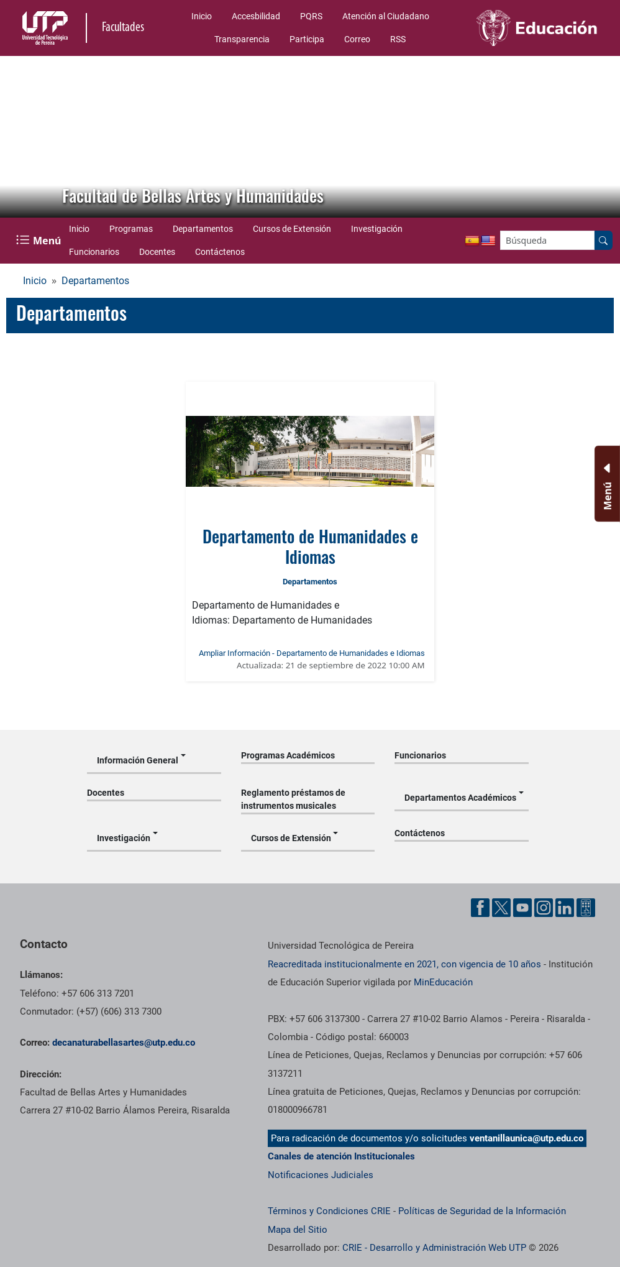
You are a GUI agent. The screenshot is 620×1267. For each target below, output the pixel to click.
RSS (398, 39)
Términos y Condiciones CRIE (329, 1211)
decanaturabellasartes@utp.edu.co (123, 1042)
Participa (306, 39)
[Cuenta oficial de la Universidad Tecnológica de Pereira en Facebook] (480, 907)
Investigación (377, 229)
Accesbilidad (256, 16)
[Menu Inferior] (606, 483)
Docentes (157, 252)
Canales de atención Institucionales (341, 1156)
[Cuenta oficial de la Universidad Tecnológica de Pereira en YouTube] (522, 907)
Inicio (201, 16)
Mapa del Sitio (297, 1229)
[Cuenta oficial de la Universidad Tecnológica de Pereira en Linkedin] (564, 907)
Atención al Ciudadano (385, 16)
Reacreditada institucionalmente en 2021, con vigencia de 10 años (404, 964)
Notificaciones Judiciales (320, 1175)
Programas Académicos (288, 755)
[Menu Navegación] (39, 240)
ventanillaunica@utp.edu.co (526, 1138)
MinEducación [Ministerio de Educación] (443, 982)
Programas (131, 229)
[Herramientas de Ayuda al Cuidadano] (586, 907)
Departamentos (203, 229)
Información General (137, 760)
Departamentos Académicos (460, 798)
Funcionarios (94, 252)
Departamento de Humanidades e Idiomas (310, 545)
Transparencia (242, 39)
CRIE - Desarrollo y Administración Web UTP (434, 1247)
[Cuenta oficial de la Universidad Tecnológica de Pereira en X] (501, 907)
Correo (357, 39)
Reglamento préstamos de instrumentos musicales (293, 799)
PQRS (311, 16)
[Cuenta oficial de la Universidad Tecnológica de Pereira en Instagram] (543, 907)
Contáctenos (220, 252)
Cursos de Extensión (292, 229)
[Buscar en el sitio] (603, 240)
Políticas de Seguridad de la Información (482, 1211)
